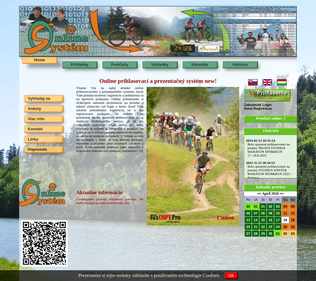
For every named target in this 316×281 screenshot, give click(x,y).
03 (278, 206)
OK (231, 275)
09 (270, 213)
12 (293, 213)
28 (255, 233)
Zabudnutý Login (258, 105)
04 (285, 206)
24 (278, 227)
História (240, 64)
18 (285, 220)
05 (293, 206)
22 (263, 227)
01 (263, 206)
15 (263, 220)
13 (248, 220)
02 (270, 206)
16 (270, 220)
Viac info (36, 118)
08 (263, 213)
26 (293, 227)
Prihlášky (80, 64)
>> (282, 193)
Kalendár (200, 64)
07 (255, 213)
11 (285, 213)
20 (248, 227)
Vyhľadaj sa (39, 98)
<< (259, 193)
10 (278, 213)
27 (248, 233)
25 (285, 227)
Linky (33, 139)
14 (255, 220)
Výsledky (159, 64)
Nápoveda (37, 149)
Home (39, 60)
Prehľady (119, 64)
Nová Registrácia (258, 108)
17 (278, 220)
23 (270, 227)
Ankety (34, 108)
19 (293, 220)
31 (255, 206)
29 (263, 233)
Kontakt (35, 129)
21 (255, 227)
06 (248, 213)
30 (248, 206)
